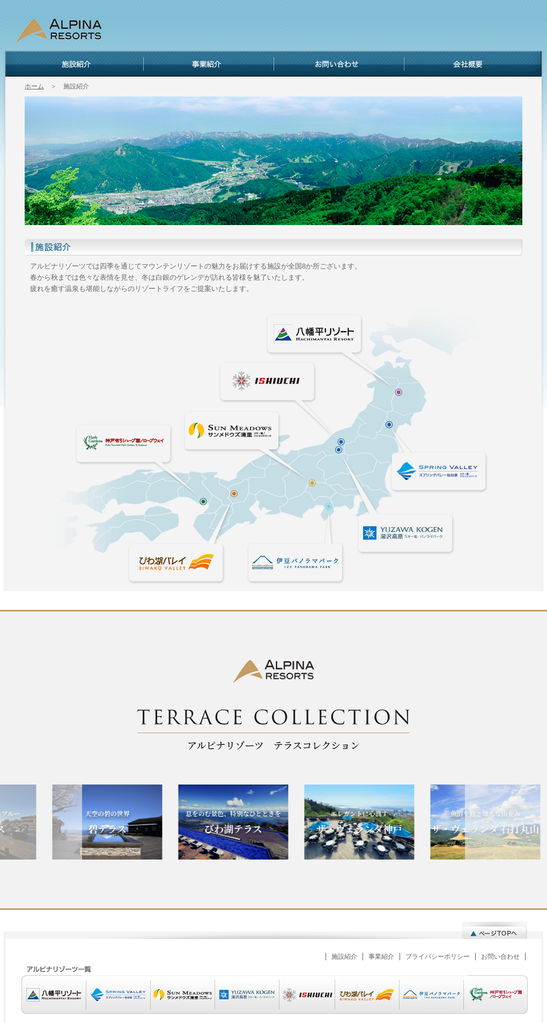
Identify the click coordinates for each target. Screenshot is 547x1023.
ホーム (34, 86)
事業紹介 (208, 64)
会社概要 (473, 64)
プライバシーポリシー (437, 956)
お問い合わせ (339, 64)
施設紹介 (74, 64)
